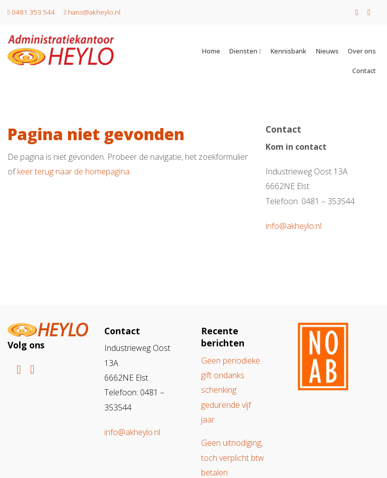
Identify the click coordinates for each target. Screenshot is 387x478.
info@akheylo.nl (293, 225)
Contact (364, 70)
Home (211, 50)
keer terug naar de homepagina (73, 171)
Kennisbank (288, 50)
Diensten (243, 50)
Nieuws (327, 50)
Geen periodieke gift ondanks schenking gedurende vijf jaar (230, 390)
